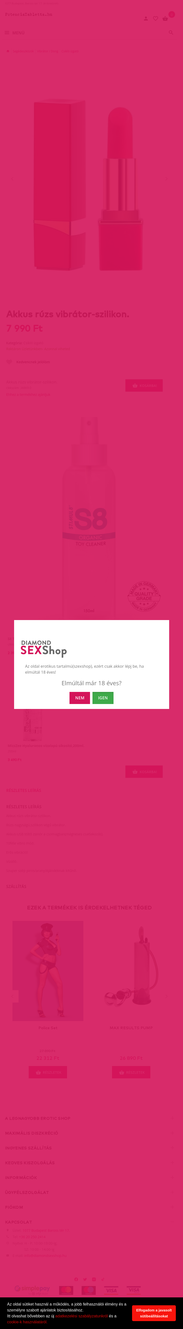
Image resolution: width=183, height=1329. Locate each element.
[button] (49, 1322)
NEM (79, 698)
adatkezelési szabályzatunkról (81, 1316)
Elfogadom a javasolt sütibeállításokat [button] (154, 1313)
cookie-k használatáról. (27, 1322)
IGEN (103, 698)
